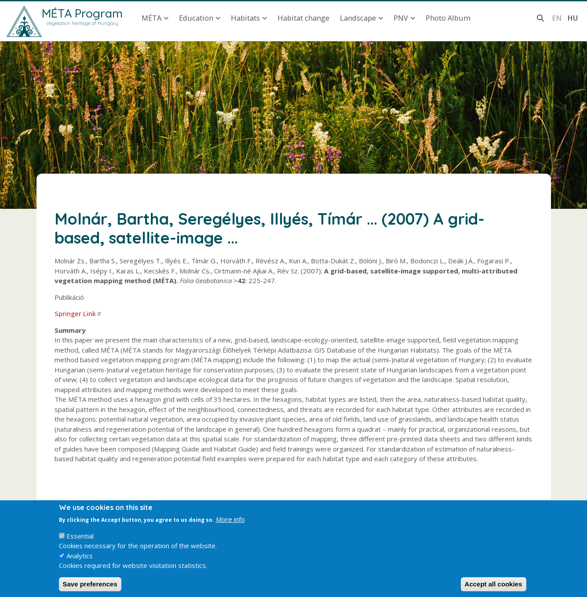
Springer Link (78, 313)
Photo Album (448, 18)
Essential (80, 543)
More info (230, 526)
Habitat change (303, 18)
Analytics (79, 562)
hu (572, 18)
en (557, 18)
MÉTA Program (82, 13)
